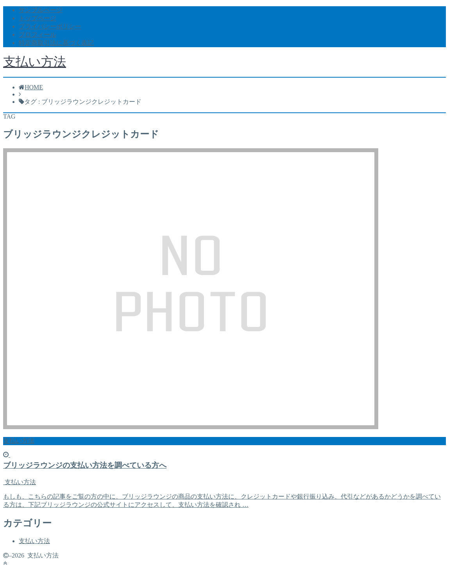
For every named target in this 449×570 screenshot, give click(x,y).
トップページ (37, 18)
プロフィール (37, 34)
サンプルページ (41, 10)
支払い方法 (34, 62)
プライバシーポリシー (50, 26)
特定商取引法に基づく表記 (56, 42)
